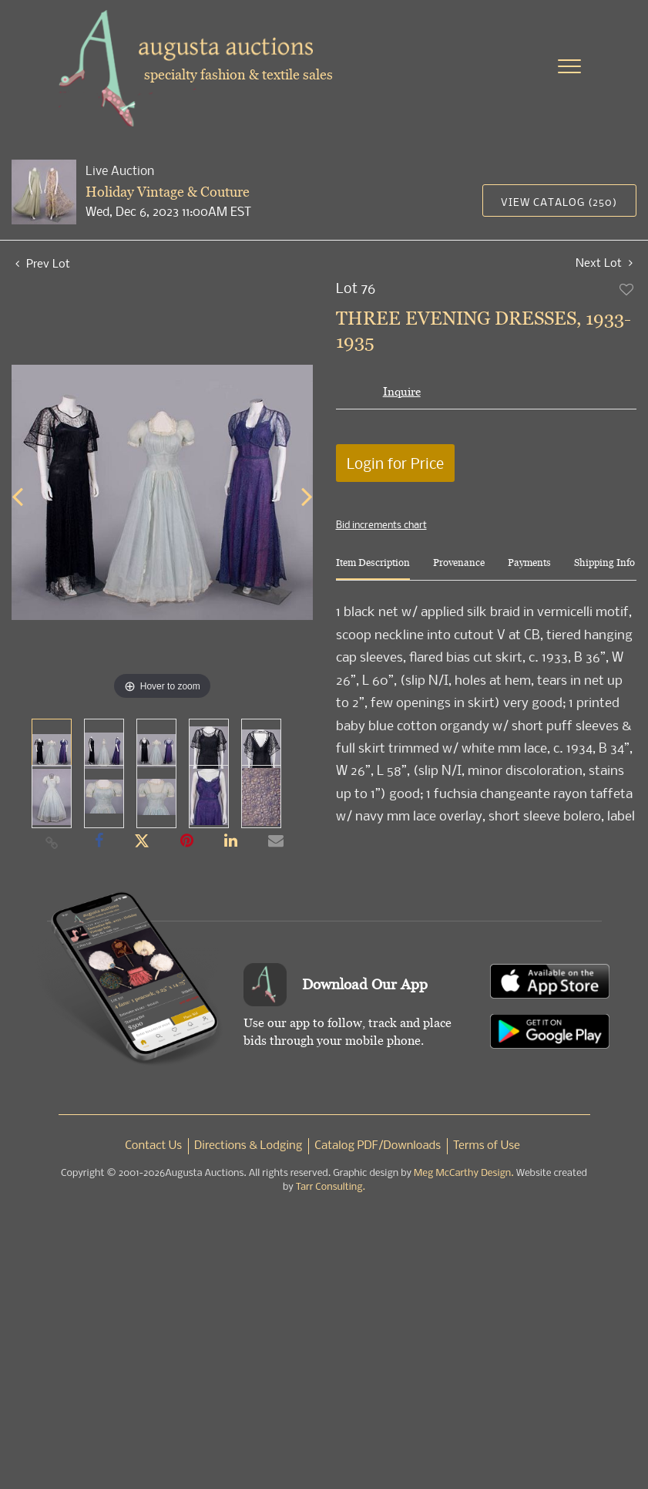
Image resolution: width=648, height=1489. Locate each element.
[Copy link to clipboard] (52, 842)
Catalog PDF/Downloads (377, 1146)
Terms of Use (486, 1146)
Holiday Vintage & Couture (168, 191)
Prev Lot (42, 263)
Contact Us (153, 1146)
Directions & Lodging (248, 1146)
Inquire (402, 391)
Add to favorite (627, 289)
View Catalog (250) (559, 201)
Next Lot (604, 262)
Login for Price (395, 463)
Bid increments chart (381, 524)
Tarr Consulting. (330, 1187)
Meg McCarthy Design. (464, 1173)
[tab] (373, 569)
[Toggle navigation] (569, 66)
